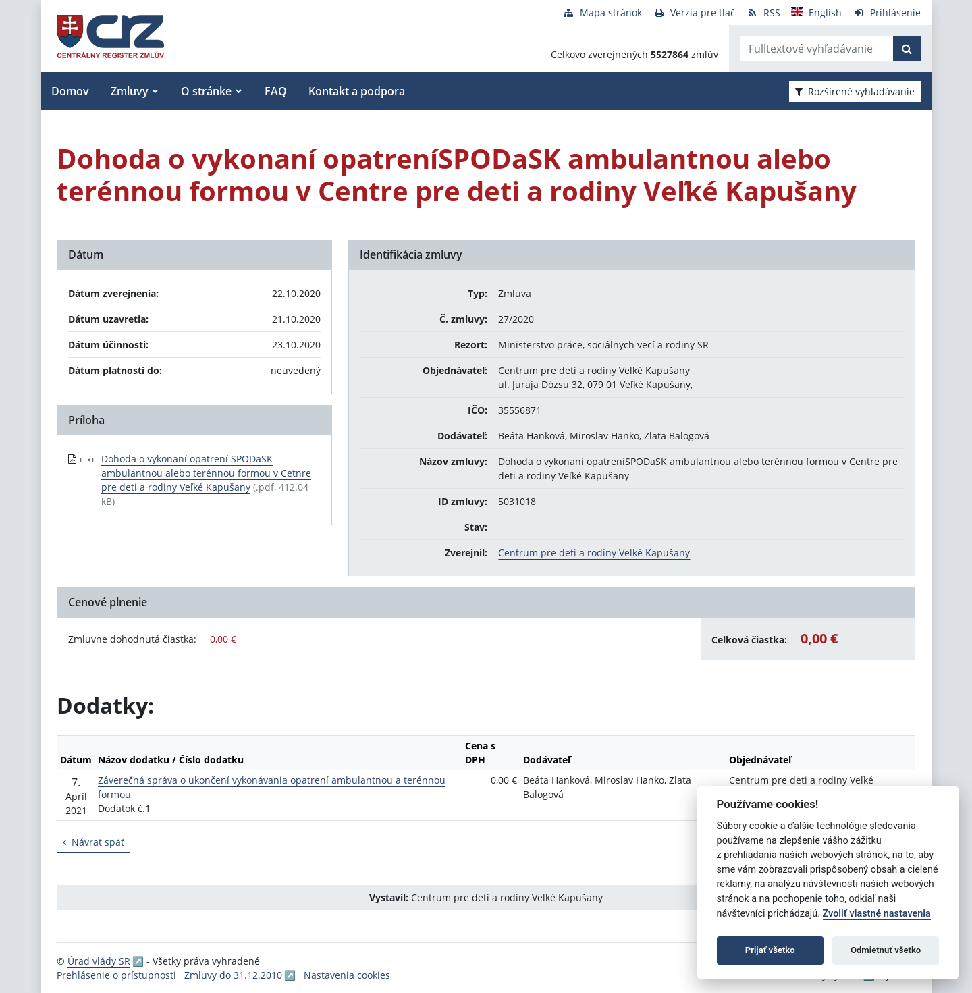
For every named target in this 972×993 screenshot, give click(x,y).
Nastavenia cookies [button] (347, 975)
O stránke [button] (206, 91)
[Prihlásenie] (887, 12)
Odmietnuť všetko (885, 950)
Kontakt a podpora (356, 91)
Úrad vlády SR (99, 961)
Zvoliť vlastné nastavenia (877, 913)
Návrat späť (93, 842)
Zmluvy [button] (129, 91)
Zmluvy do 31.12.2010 (233, 975)
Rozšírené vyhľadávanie (855, 91)
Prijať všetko (770, 950)
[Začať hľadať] (907, 48)
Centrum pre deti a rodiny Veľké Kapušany (594, 552)
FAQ (276, 91)
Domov (70, 91)
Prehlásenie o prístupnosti (116, 975)
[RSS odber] (763, 12)
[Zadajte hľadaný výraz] (817, 48)
